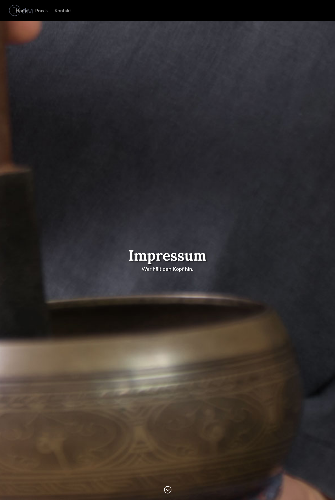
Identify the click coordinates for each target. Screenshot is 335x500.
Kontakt (62, 11)
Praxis (41, 11)
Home (22, 11)
